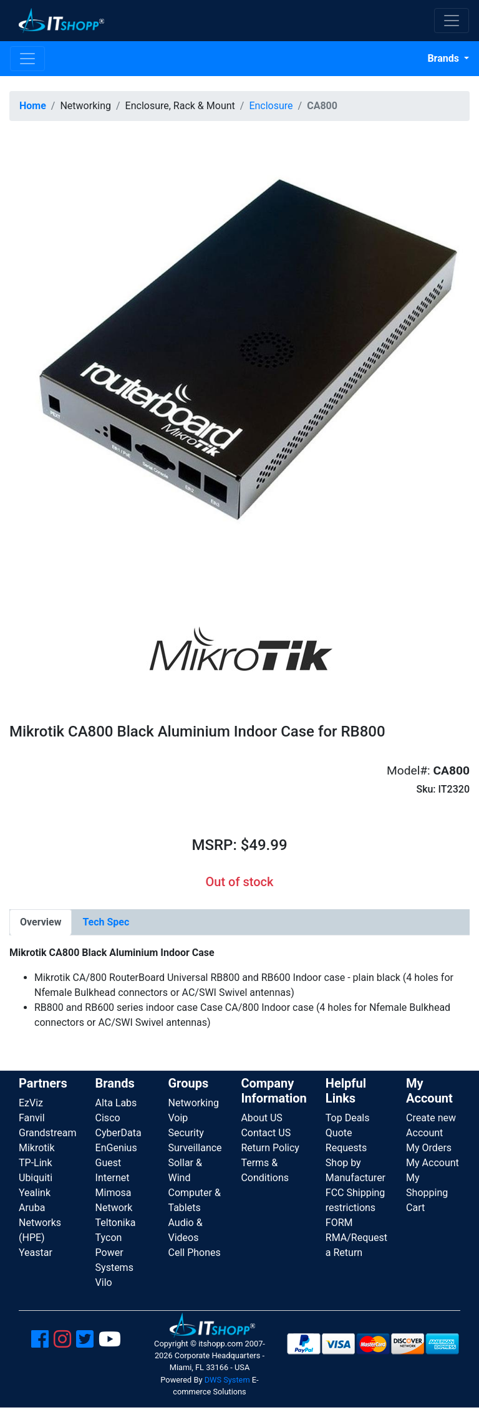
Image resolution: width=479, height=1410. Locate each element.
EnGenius (116, 1148)
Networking (193, 1103)
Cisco (107, 1118)
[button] (239, 360)
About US (261, 1118)
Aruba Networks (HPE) (40, 1222)
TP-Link (35, 1163)
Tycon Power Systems (114, 1252)
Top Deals (348, 1118)
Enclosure (271, 106)
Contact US (266, 1133)
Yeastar (35, 1252)
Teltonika (115, 1223)
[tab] (40, 922)
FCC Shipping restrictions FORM (355, 1208)
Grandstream (48, 1133)
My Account (432, 1163)
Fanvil (32, 1118)
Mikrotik (37, 1148)
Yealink (35, 1193)
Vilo (103, 1282)
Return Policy (270, 1148)
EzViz (31, 1103)
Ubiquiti (35, 1178)
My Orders (429, 1148)
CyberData (118, 1133)
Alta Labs (116, 1103)
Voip (178, 1118)
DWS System (227, 1379)
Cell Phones (194, 1252)
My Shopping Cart (427, 1193)
